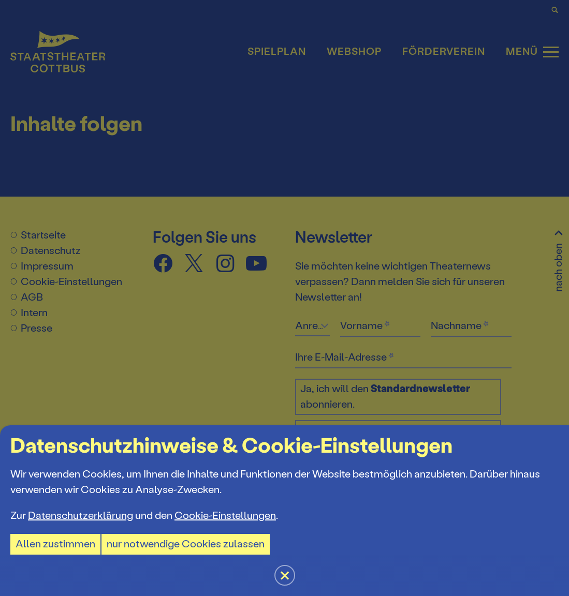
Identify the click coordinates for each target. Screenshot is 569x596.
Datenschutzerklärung (80, 515)
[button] (284, 298)
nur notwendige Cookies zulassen (186, 544)
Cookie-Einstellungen (225, 515)
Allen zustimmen (55, 544)
